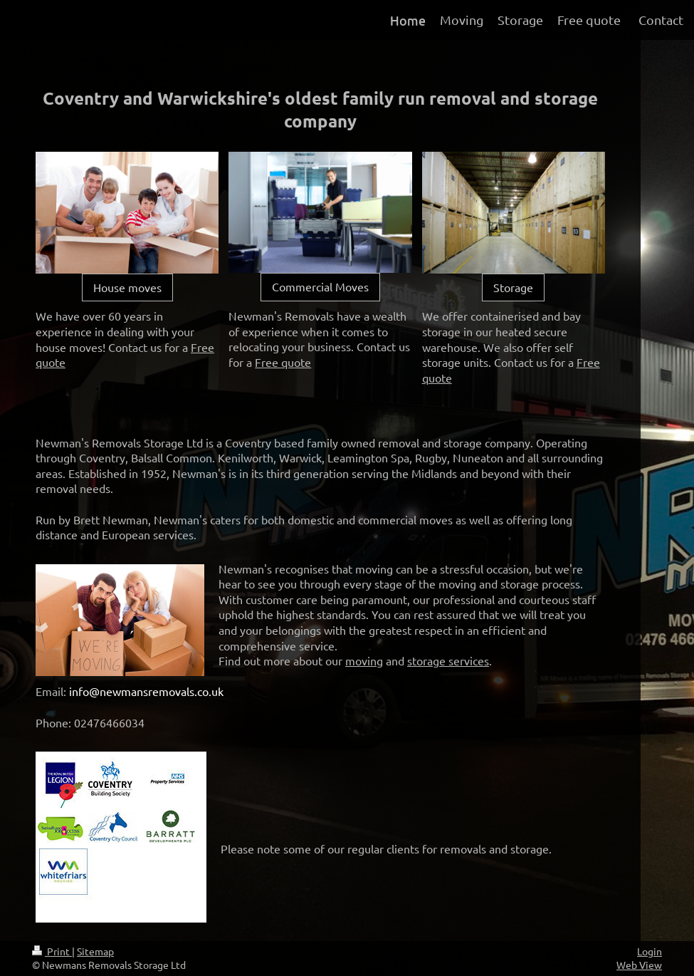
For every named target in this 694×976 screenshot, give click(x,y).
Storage (513, 287)
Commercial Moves (320, 286)
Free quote (283, 362)
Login (649, 951)
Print (52, 951)
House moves (127, 287)
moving (364, 660)
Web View (639, 964)
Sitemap (95, 951)
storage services (448, 660)
